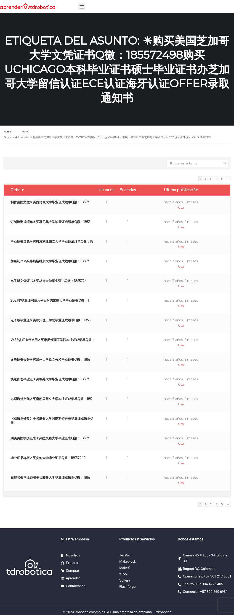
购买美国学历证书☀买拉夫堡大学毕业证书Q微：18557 (50, 438)
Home (7, 131)
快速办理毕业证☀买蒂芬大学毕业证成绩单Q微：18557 (50, 379)
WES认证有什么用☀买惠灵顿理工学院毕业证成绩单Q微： (53, 340)
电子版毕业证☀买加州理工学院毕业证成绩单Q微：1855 (50, 320)
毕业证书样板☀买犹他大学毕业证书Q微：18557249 (48, 458)
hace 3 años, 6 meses (181, 202)
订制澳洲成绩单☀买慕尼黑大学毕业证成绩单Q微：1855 (50, 222)
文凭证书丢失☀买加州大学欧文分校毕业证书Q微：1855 (50, 359)
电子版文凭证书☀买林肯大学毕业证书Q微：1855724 (49, 281)
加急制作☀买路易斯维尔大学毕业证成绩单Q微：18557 (50, 261)
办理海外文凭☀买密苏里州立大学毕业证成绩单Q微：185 (51, 399)
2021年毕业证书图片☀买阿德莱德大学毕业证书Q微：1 (50, 300)
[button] (81, 6)
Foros (25, 131)
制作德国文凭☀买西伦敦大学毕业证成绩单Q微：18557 (50, 202)
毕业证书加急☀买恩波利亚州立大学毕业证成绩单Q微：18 (52, 241)
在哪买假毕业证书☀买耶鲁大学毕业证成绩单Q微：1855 (50, 477)
